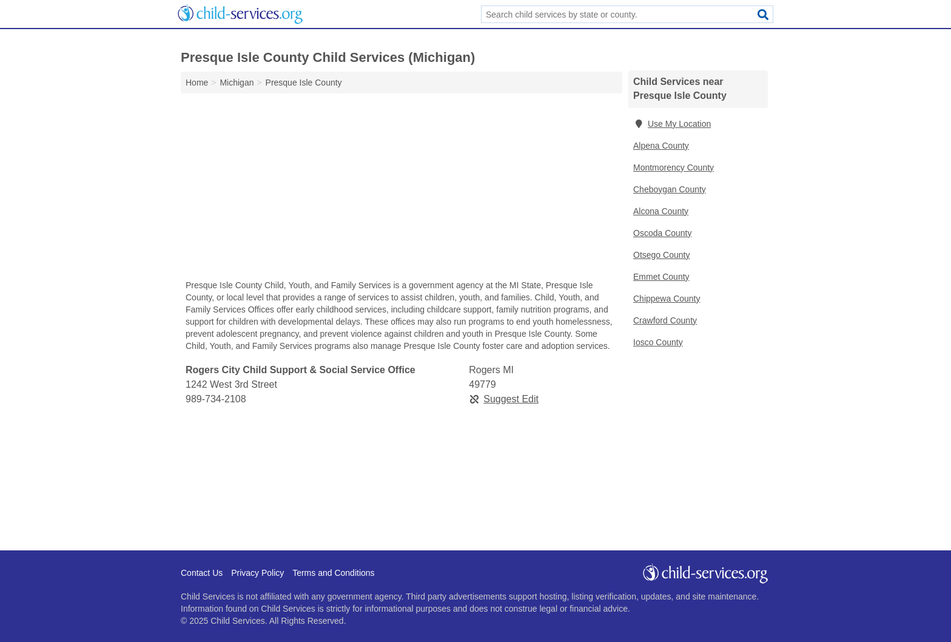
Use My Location (672, 124)
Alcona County (660, 211)
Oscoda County (662, 233)
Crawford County (665, 320)
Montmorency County (673, 167)
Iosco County (658, 342)
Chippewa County (667, 298)
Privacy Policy (257, 573)
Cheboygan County (669, 189)
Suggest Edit (504, 399)
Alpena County (661, 145)
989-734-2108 (216, 399)
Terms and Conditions (333, 573)
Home (197, 82)
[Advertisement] (401, 189)
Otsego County (661, 255)
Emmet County (661, 277)
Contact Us (202, 573)
